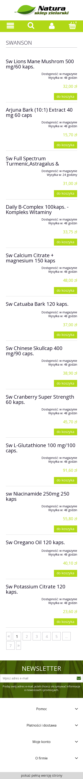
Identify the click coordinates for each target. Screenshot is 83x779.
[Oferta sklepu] (10, 25)
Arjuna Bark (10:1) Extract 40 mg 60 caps (39, 112)
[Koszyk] (72, 25)
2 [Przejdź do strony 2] (27, 636)
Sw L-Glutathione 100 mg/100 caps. (40, 448)
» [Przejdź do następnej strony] (18, 644)
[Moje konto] (52, 25)
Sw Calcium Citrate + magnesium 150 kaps (30, 258)
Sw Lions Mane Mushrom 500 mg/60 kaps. (40, 64)
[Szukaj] (31, 25)
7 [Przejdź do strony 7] (10, 645)
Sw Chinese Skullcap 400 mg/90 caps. (34, 351)
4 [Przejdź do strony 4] (47, 636)
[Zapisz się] (79, 678)
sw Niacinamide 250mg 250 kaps (37, 496)
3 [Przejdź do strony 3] (37, 636)
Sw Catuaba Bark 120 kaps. (37, 303)
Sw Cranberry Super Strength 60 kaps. (40, 399)
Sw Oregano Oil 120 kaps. (35, 542)
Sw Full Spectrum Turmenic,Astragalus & (32, 161)
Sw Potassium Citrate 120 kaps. (35, 589)
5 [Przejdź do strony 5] (56, 636)
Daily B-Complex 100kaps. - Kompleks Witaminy (37, 209)
